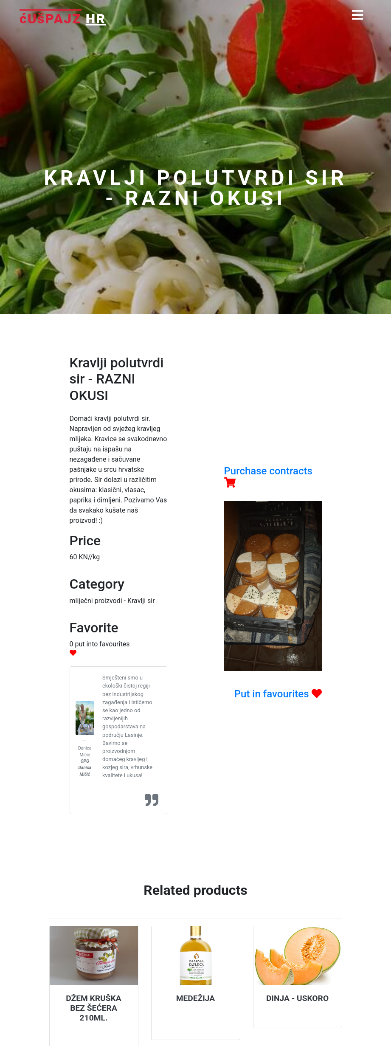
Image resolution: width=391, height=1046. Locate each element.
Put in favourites (278, 694)
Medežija (195, 998)
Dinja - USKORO (297, 998)
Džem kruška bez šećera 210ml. (93, 1008)
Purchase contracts (268, 476)
